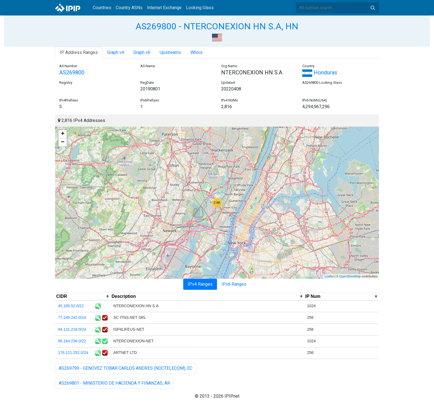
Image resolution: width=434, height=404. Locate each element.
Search (373, 8)
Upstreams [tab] (170, 52)
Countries (102, 7)
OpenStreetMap (350, 276)
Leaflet (329, 276)
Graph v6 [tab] (141, 52)
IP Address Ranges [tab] (79, 52)
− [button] (62, 142)
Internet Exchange (164, 7)
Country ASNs (129, 7)
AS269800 (71, 72)
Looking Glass (200, 7)
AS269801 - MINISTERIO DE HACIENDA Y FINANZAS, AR (114, 383)
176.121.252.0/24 (73, 352)
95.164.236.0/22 (72, 341)
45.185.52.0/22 (71, 306)
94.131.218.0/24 (72, 329)
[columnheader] (82, 296)
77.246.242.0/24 (72, 317)
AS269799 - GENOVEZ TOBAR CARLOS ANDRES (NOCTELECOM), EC (125, 368)
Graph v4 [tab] (115, 52)
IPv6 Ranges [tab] (233, 284)
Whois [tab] (196, 52)
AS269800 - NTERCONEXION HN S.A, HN (217, 26)
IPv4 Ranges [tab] (200, 284)
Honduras (319, 72)
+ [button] (62, 134)
